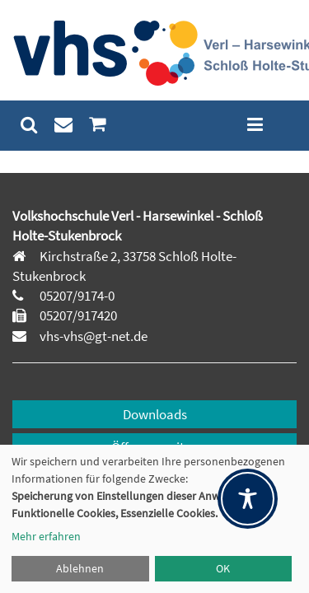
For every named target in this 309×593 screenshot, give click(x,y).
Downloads (155, 414)
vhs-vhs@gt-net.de (92, 336)
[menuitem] (29, 124)
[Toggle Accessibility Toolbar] (247, 498)
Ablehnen (80, 568)
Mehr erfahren (46, 536)
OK (223, 568)
